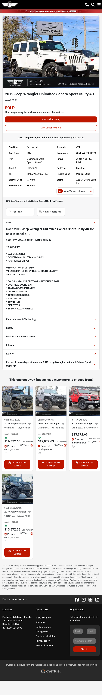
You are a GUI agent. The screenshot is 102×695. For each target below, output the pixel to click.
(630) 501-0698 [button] (12, 628)
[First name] (78, 631)
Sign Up (84, 649)
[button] (87, 5)
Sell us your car (43, 627)
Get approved (42, 631)
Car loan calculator (45, 636)
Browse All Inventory (51, 119)
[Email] (84, 641)
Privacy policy (43, 640)
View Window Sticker (75, 191)
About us (40, 622)
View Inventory (43, 617)
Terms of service (44, 645)
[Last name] (91, 631)
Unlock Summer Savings (17, 464)
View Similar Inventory (51, 128)
